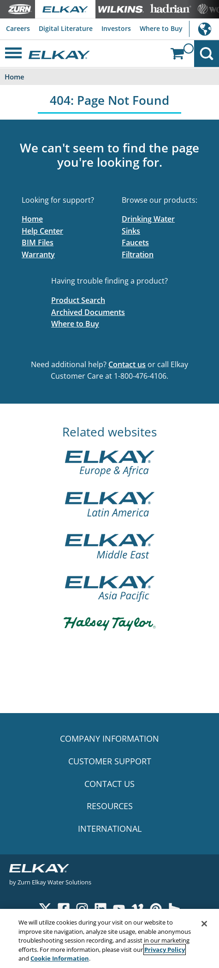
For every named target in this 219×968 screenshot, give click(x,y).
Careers (18, 28)
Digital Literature (66, 28)
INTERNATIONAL (110, 829)
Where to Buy (161, 28)
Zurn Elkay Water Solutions (54, 881)
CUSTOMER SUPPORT (109, 761)
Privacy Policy (164, 949)
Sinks (131, 231)
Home (32, 219)
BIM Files (37, 242)
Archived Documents (88, 312)
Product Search (78, 300)
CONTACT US (109, 784)
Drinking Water (148, 219)
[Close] (204, 924)
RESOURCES (110, 806)
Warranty (38, 254)
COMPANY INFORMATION (109, 738)
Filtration (138, 254)
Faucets (135, 242)
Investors (116, 28)
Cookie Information (59, 958)
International (204, 28)
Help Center (42, 231)
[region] (109, 938)
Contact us (127, 364)
